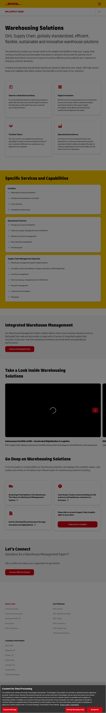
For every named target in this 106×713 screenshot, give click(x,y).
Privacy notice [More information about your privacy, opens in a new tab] (65, 705)
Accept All (94, 710)
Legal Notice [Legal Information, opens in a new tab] (74, 705)
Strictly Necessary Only (75, 710)
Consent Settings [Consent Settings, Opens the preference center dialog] (9, 710)
